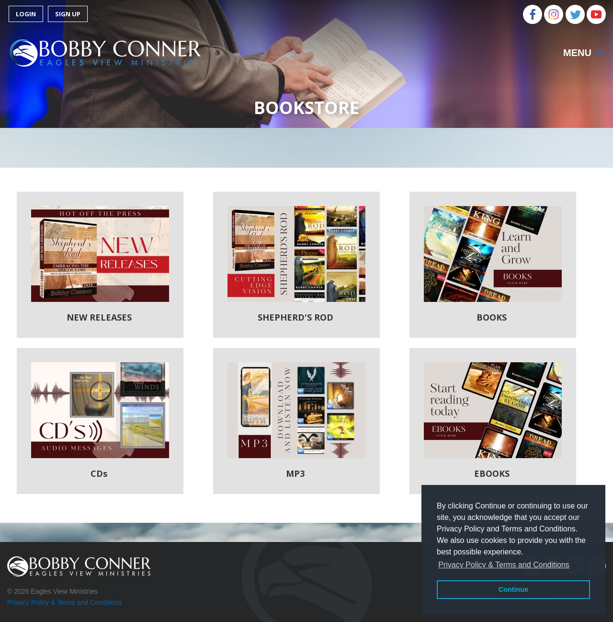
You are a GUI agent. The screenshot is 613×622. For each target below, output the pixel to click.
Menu (577, 52)
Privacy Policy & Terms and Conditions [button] (503, 565)
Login (26, 14)
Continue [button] (513, 589)
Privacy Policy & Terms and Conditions (64, 602)
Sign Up (67, 14)
